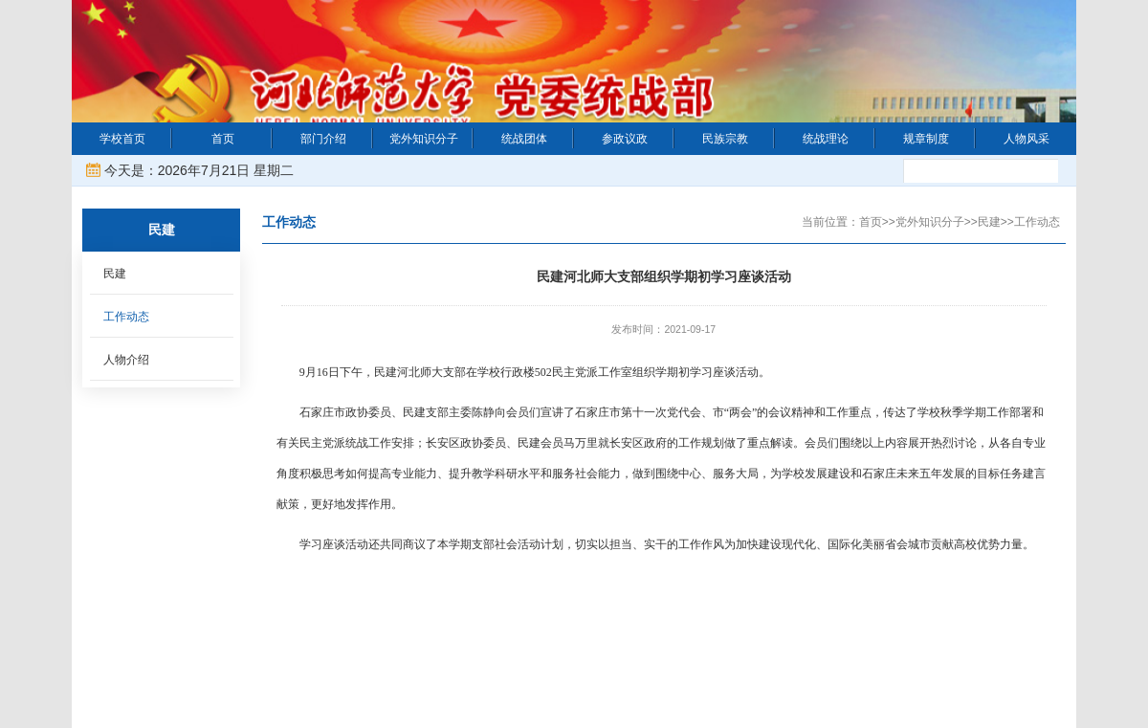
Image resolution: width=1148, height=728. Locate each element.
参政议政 (625, 138)
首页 (222, 138)
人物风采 (1026, 138)
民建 (114, 273)
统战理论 (826, 138)
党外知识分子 (423, 138)
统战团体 (524, 138)
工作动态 (126, 316)
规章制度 (926, 138)
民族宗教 (725, 138)
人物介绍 (126, 359)
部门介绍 (323, 138)
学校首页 (122, 138)
